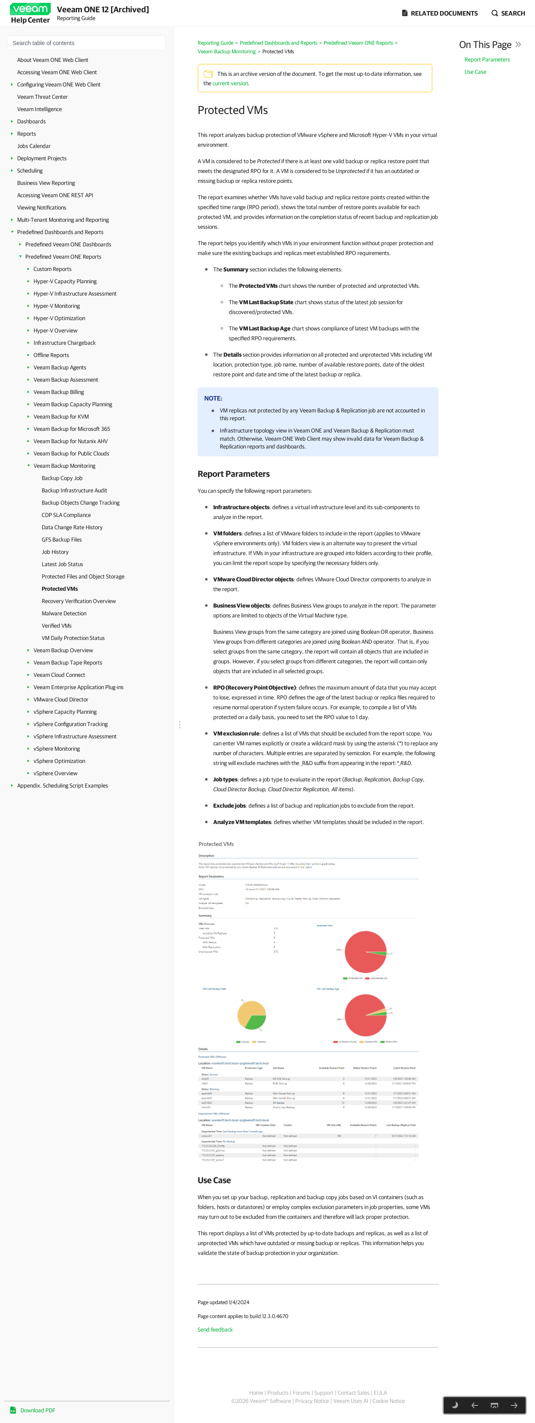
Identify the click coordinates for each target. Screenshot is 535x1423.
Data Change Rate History (72, 527)
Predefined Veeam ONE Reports (63, 256)
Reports (26, 133)
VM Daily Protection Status (73, 638)
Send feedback (215, 1329)
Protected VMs (60, 588)
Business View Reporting (46, 183)
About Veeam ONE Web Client (52, 60)
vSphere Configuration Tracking (71, 724)
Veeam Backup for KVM (61, 416)
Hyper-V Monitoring (57, 306)
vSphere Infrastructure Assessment (75, 736)
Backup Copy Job (62, 478)
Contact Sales (354, 1392)
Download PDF (37, 1410)
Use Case (475, 71)
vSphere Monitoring (57, 748)
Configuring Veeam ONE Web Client (59, 84)
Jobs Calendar (34, 146)
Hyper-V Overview (55, 330)
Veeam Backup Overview (63, 650)
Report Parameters (487, 59)
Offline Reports (51, 355)
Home (256, 1392)
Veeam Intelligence (39, 109)
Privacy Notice (312, 1401)
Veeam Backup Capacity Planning (73, 404)
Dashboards (31, 121)
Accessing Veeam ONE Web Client (57, 72)
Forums (301, 1392)
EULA (380, 1392)
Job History (55, 552)
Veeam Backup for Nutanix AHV (71, 441)
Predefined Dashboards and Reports (60, 232)
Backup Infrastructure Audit (74, 490)
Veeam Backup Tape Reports (68, 662)
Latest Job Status (62, 564)
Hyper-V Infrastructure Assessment (75, 293)
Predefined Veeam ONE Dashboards (68, 244)
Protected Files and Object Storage (83, 576)
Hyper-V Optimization (59, 318)
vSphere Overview (55, 773)
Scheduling (30, 170)
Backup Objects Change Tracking (81, 502)
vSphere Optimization (59, 761)
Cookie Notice (388, 1401)
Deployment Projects (42, 158)
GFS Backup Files (62, 539)
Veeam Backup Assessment (66, 379)
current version (230, 83)
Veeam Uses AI (350, 1401)
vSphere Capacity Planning (65, 711)
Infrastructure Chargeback (65, 342)
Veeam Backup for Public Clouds (71, 453)
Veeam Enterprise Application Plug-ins (79, 687)
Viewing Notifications (41, 207)
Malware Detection (64, 613)
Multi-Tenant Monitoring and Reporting (63, 219)
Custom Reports (53, 269)
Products (278, 1392)
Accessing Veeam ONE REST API (55, 195)
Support (324, 1392)
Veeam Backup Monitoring (64, 465)
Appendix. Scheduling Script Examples (62, 785)
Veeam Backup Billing (59, 392)
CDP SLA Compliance (66, 515)
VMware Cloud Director (61, 699)
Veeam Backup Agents (60, 367)
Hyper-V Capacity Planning (65, 281)
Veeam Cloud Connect (59, 675)
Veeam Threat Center (42, 96)
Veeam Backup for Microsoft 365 (72, 429)
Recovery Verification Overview (79, 601)
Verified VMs (57, 625)
